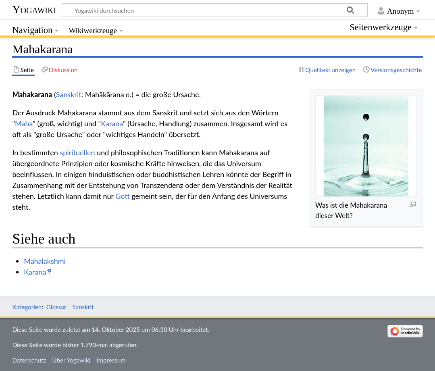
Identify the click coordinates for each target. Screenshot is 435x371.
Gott (122, 196)
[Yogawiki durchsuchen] (214, 10)
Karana (112, 123)
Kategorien (27, 307)
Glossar (56, 307)
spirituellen (77, 152)
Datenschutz (29, 360)
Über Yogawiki (71, 360)
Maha (24, 123)
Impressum (111, 360)
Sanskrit (68, 94)
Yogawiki (34, 9)
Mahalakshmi (45, 260)
